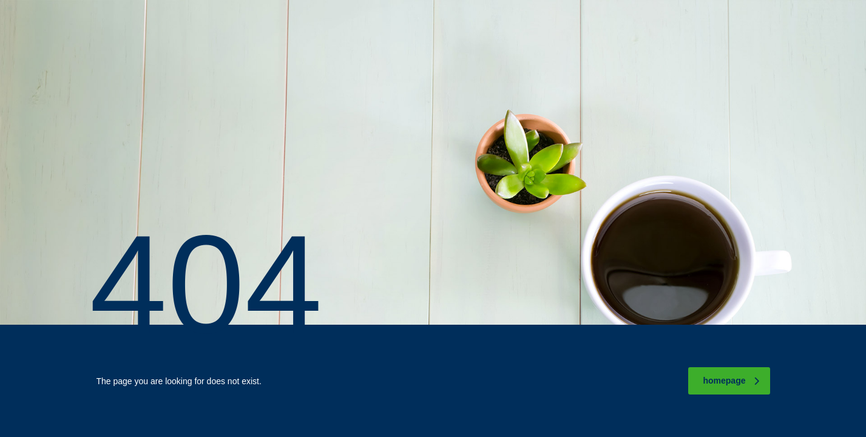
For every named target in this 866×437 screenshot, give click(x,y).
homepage (731, 380)
